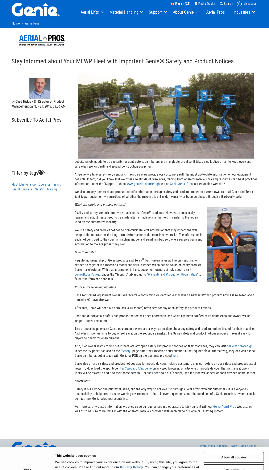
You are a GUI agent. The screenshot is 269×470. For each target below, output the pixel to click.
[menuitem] (91, 12)
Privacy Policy (131, 445)
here (175, 356)
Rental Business (22, 189)
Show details (65, 461)
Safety (39, 189)
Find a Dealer (205, 4)
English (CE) (181, 4)
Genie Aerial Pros (181, 184)
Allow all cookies (234, 435)
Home (16, 23)
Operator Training (50, 184)
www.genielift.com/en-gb (143, 184)
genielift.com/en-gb (87, 274)
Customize (234, 447)
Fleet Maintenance (24, 184)
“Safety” (126, 351)
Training (52, 189)
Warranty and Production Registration (172, 274)
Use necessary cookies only (234, 459)
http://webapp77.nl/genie (135, 368)
